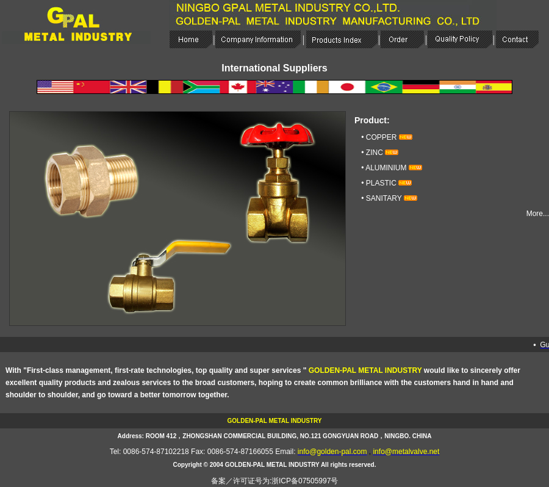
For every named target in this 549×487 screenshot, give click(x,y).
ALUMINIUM (385, 168)
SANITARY (384, 198)
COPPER (381, 137)
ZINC (374, 152)
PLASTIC (381, 183)
